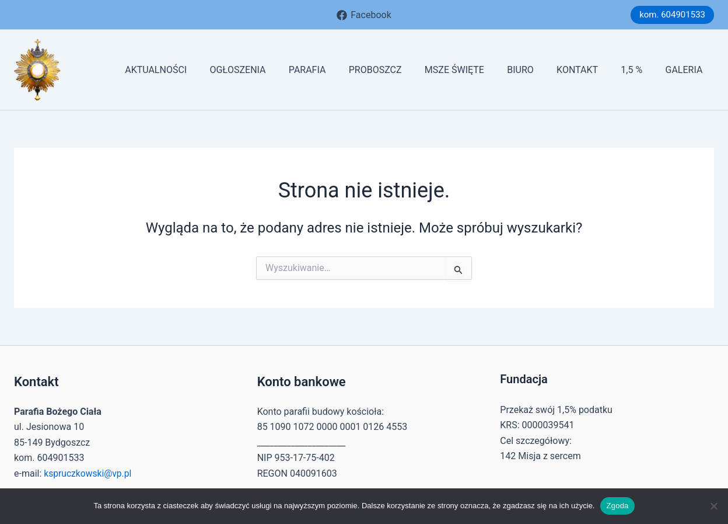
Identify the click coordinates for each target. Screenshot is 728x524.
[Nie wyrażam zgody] (713, 506)
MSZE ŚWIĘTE (473, 69)
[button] (672, 15)
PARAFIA (335, 69)
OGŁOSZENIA (270, 69)
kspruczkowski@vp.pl (89, 473)
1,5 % (638, 69)
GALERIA (686, 69)
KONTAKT (587, 69)
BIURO (535, 69)
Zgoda (617, 505)
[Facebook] (364, 15)
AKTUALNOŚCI (192, 69)
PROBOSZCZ (398, 69)
